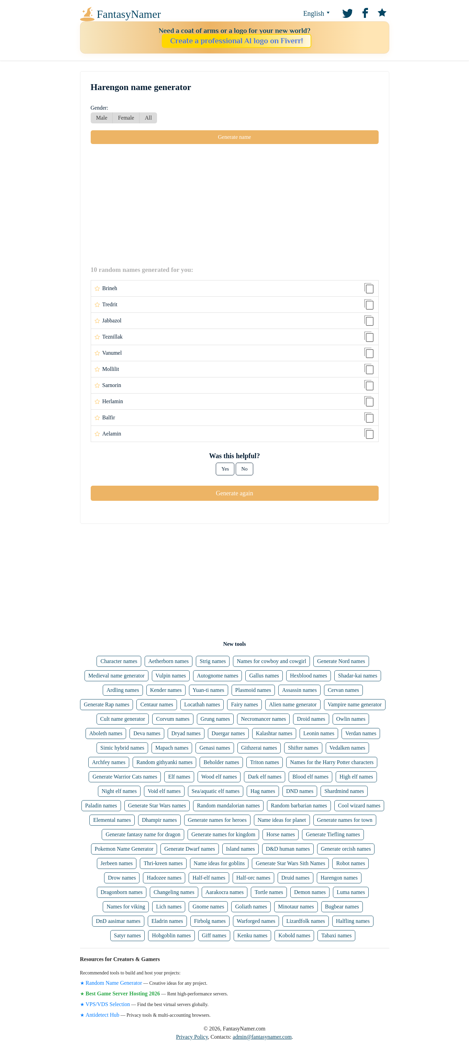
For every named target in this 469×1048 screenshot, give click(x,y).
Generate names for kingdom (223, 834)
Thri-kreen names (163, 863)
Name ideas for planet (282, 820)
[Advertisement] (235, 204)
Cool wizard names (359, 805)
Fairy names (244, 704)
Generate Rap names (106, 704)
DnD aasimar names (118, 921)
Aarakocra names (224, 892)
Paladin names (101, 805)
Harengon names (339, 878)
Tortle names (269, 892)
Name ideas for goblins (219, 863)
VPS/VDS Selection (108, 1004)
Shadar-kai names (357, 676)
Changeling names (174, 892)
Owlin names (351, 719)
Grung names (215, 719)
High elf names (356, 777)
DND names (300, 791)
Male (102, 118)
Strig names (213, 661)
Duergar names (228, 733)
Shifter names (303, 748)
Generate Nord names (341, 661)
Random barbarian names (299, 805)
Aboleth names (105, 733)
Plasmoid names (253, 690)
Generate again (234, 493)
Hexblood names (308, 676)
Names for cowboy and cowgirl (271, 661)
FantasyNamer (129, 14)
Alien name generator (293, 704)
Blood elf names (310, 777)
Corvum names (172, 719)
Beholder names (221, 762)
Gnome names (208, 906)
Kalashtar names (274, 733)
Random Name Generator (114, 983)
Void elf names (164, 791)
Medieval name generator (116, 676)
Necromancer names (263, 719)
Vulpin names (171, 676)
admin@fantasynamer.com (262, 1037)
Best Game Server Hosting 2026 (123, 993)
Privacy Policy (192, 1037)
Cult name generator (122, 719)
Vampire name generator (355, 704)
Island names (240, 849)
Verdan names (360, 733)
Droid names (311, 719)
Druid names (295, 878)
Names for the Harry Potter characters (331, 762)
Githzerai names (259, 748)
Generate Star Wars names (157, 805)
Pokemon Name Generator (124, 849)
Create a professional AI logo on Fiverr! (236, 40)
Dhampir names (159, 820)
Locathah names (202, 704)
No (244, 469)
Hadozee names (164, 878)
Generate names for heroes (217, 820)
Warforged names (256, 921)
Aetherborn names (168, 661)
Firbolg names (210, 921)
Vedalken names (347, 748)
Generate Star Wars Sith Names (290, 863)
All (148, 118)
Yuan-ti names (208, 690)
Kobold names (294, 935)
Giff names (214, 935)
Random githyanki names (164, 762)
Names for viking (126, 906)
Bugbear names (342, 906)
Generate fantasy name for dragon (142, 834)
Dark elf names (264, 777)
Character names (118, 661)
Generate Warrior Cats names (124, 777)
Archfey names (108, 762)
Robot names (350, 863)
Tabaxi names (336, 935)
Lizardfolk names (305, 921)
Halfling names (353, 921)
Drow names (122, 878)
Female (126, 118)
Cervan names (343, 690)
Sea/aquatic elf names (216, 791)
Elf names (179, 777)
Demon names (310, 892)
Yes (225, 469)
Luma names (351, 892)
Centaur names (156, 704)
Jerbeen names (117, 863)
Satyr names (127, 935)
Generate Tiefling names (333, 834)
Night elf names (119, 791)
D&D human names (288, 849)
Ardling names (123, 690)
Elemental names (112, 820)
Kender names (166, 690)
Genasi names (214, 748)
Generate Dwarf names (189, 849)
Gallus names (264, 676)
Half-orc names (253, 878)
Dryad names (186, 733)
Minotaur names (296, 906)
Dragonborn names (122, 892)
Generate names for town (344, 820)
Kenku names (252, 935)
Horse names (280, 834)
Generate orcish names (346, 849)
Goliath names (251, 906)
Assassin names (299, 690)
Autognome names (217, 676)
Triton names (264, 762)
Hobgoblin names (171, 935)
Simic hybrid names (122, 748)
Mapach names (171, 748)
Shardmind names (344, 791)
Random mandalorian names (228, 805)
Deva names (146, 733)
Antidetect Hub (102, 1015)
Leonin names (318, 733)
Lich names (168, 906)
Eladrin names (167, 921)
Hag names (262, 791)
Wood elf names (219, 777)
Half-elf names (208, 878)
